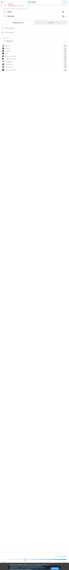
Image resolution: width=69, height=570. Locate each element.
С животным (7, 64)
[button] (34, 41)
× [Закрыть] (25, 4)
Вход (64, 2)
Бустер (6, 48)
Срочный (51, 22)
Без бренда (7, 67)
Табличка (6, 51)
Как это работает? (61, 556)
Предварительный (18, 22)
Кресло (6, 46)
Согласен (55, 568)
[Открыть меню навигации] (2, 2)
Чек (5, 54)
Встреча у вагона (9, 56)
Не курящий (7, 61)
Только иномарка (9, 70)
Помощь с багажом (9, 59)
